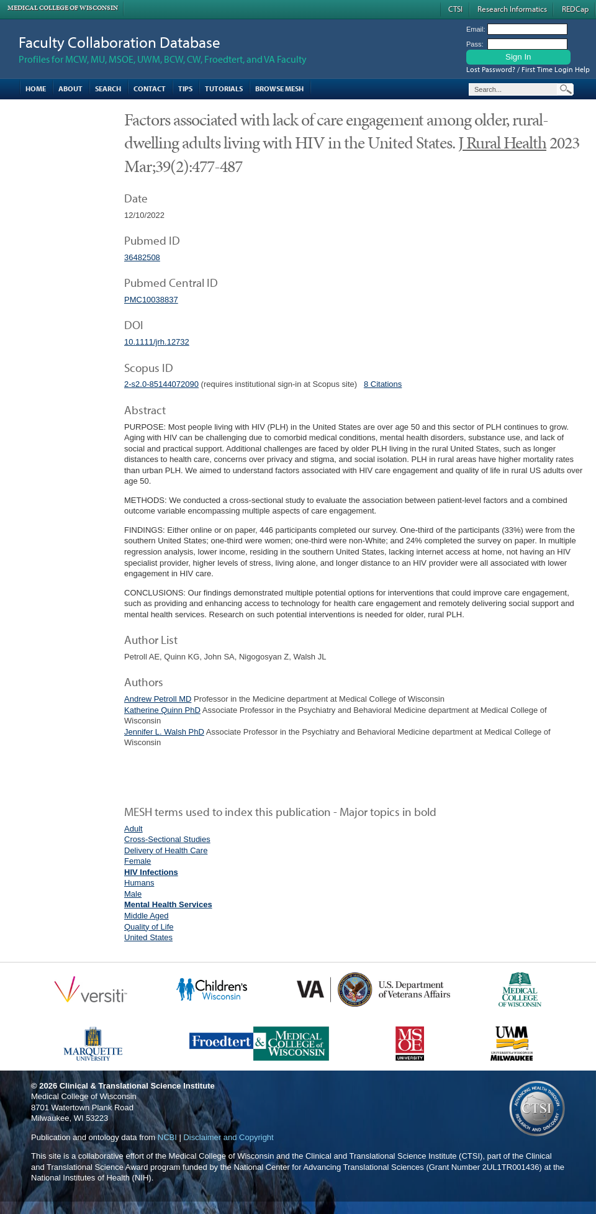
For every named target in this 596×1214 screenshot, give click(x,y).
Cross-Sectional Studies (167, 839)
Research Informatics (512, 9)
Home (35, 88)
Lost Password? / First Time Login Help (528, 69)
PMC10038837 (151, 299)
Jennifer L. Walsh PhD (164, 731)
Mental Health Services (168, 904)
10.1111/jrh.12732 (156, 342)
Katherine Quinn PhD (162, 710)
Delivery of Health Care (165, 850)
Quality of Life (149, 926)
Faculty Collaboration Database (119, 42)
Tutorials (224, 88)
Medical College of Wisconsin (62, 7)
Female (137, 861)
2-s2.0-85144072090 (161, 384)
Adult (133, 828)
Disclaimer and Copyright (228, 1137)
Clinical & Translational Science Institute (137, 1085)
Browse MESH (279, 88)
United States (148, 937)
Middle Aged (146, 915)
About (70, 88)
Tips (185, 88)
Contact (149, 88)
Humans (139, 882)
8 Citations (383, 384)
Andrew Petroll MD (157, 699)
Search (108, 88)
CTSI (455, 9)
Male (133, 894)
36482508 (142, 257)
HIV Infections (151, 872)
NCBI (167, 1137)
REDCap (575, 9)
